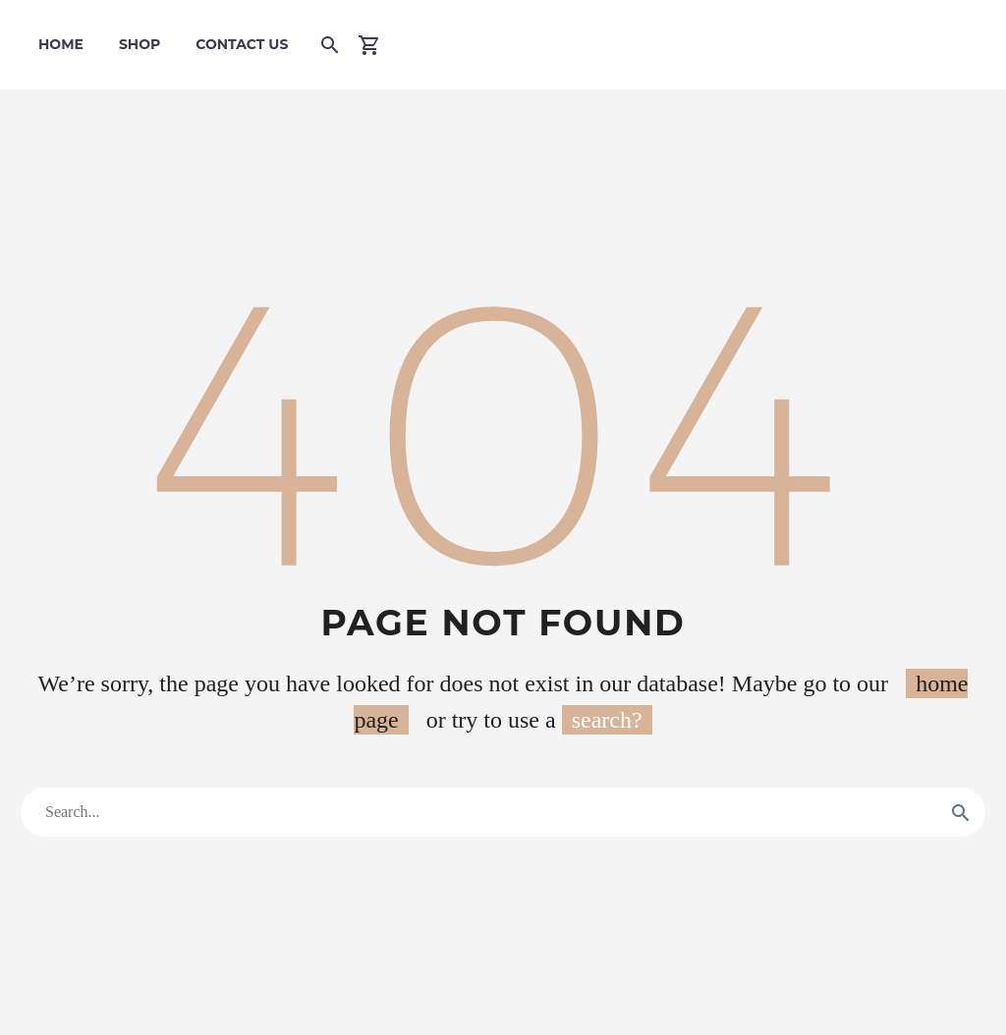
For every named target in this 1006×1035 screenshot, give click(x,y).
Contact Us (242, 44)
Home (61, 44)
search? (607, 720)
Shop (139, 44)
